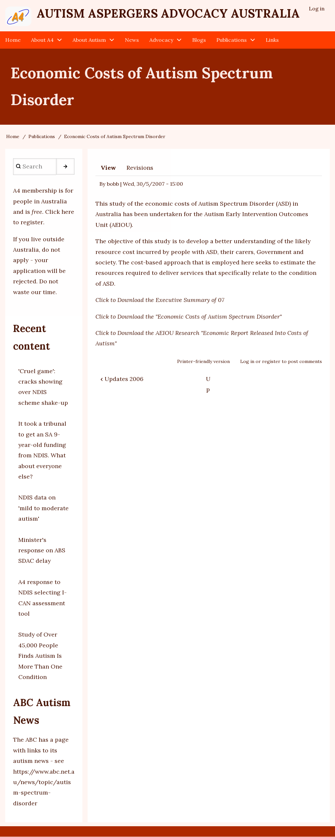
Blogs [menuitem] (199, 40)
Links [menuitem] (272, 40)
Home (12, 137)
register (271, 361)
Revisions (139, 167)
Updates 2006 (122, 379)
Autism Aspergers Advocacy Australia (168, 13)
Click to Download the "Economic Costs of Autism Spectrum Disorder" (188, 316)
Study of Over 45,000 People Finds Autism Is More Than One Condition (40, 656)
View (108, 167)
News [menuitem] (132, 40)
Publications (41, 137)
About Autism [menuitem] (89, 40)
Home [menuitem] (13, 40)
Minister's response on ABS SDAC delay (41, 550)
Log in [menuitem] (317, 8)
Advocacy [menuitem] (161, 40)
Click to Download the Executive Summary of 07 (159, 300)
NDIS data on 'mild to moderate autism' (43, 508)
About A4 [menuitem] (42, 40)
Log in (247, 361)
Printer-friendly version (203, 361)
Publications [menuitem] (231, 40)
